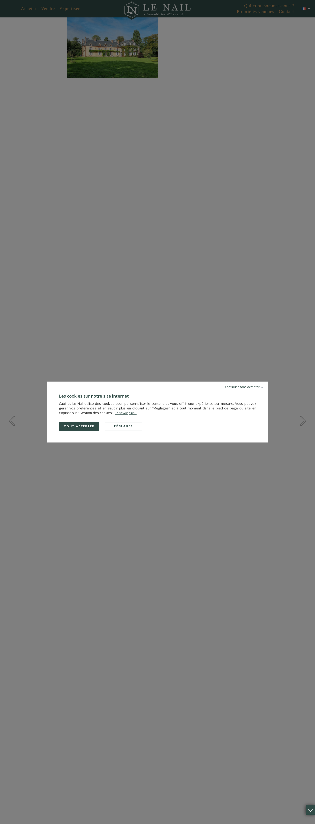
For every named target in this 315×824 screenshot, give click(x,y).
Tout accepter (79, 426)
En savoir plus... (126, 413)
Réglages (123, 426)
